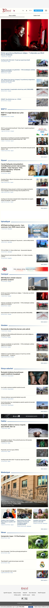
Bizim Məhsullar (32, 592)
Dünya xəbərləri (7, 368)
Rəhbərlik (25, 592)
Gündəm (4, 325)
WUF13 (4, 109)
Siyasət (4, 160)
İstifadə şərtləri (17, 595)
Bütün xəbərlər (44, 157)
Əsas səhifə (12, 15)
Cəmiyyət (4, 274)
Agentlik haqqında (8, 592)
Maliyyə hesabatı (17, 592)
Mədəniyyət (5, 472)
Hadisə (3, 421)
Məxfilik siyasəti (26, 595)
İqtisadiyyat (5, 222)
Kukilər (33, 595)
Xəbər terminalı (38, 10)
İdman (3, 532)
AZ (30, 10)
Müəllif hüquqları (42, 592)
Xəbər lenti (37, 15)
